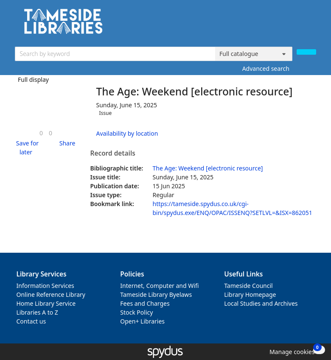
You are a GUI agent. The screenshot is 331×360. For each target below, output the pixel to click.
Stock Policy (136, 312)
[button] (26, 147)
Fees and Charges (144, 303)
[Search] (306, 52)
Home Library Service (46, 303)
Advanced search (265, 68)
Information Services (45, 286)
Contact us (31, 321)
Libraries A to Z (37, 312)
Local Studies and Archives (260, 303)
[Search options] (253, 54)
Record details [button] (112, 153)
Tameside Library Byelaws (156, 294)
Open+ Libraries (142, 321)
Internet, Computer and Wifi (159, 286)
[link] (41, 133)
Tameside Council (248, 286)
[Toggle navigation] (311, 24)
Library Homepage (250, 294)
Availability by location (127, 133)
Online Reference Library (51, 294)
